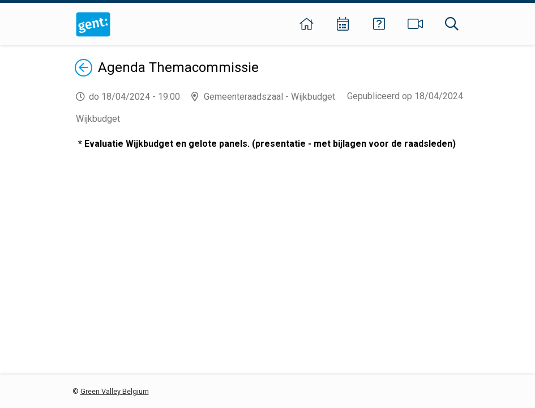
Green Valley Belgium (114, 391)
